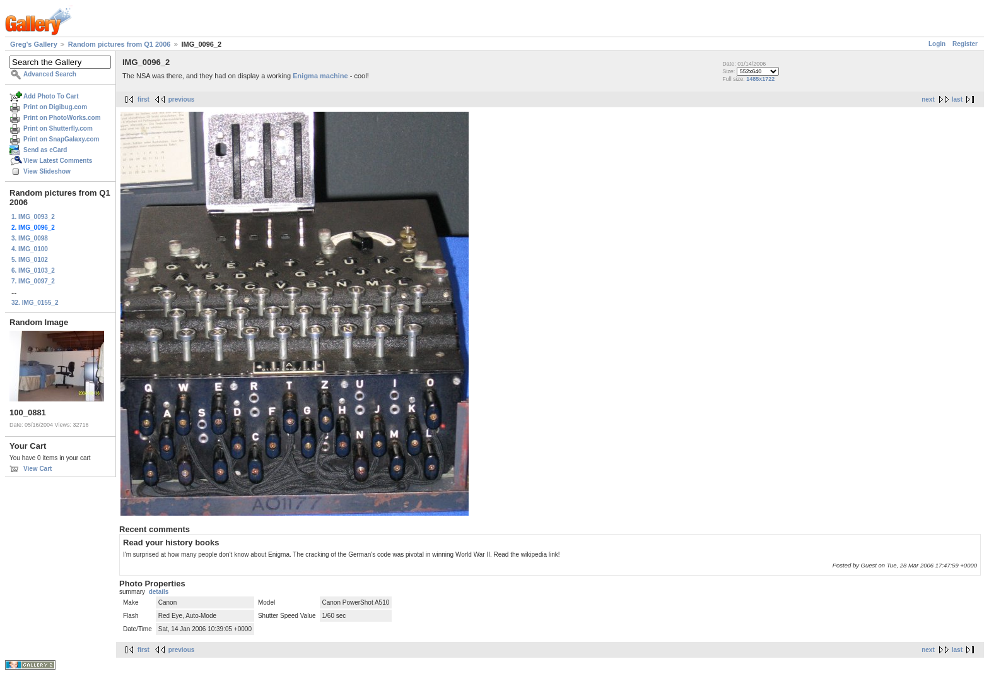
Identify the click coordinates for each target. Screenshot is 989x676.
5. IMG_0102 (29, 259)
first (143, 99)
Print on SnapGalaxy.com (61, 139)
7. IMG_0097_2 (33, 281)
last (957, 99)
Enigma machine (320, 76)
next (928, 99)
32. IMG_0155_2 (35, 302)
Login (936, 43)
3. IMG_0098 (29, 238)
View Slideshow (47, 171)
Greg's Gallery (33, 44)
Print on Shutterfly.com (58, 128)
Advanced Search (49, 74)
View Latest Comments (57, 160)
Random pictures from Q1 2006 (119, 44)
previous (181, 99)
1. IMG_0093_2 (33, 216)
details (159, 591)
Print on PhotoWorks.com (62, 117)
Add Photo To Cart (51, 96)
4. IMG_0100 (29, 249)
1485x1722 (760, 79)
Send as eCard (45, 149)
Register (965, 43)
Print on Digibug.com (55, 107)
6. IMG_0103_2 (33, 270)
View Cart (37, 468)
